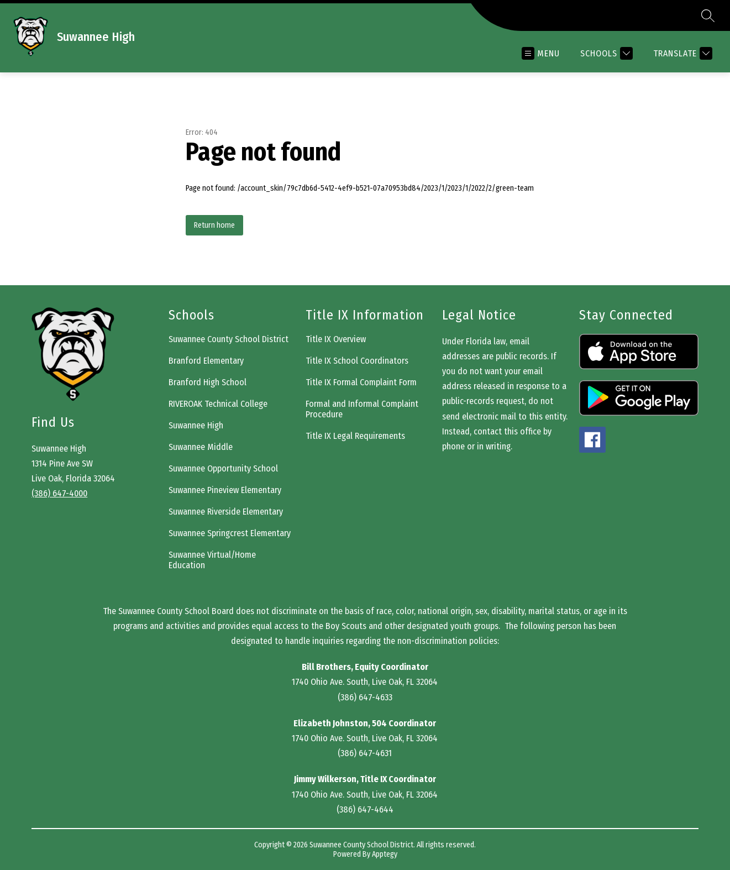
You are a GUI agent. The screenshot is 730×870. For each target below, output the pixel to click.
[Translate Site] (681, 53)
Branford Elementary (206, 360)
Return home (214, 225)
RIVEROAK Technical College (218, 404)
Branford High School (207, 382)
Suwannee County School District (228, 339)
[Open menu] (541, 53)
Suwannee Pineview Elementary (225, 490)
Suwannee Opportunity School (223, 468)
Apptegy (384, 854)
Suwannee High (196, 425)
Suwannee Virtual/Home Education (212, 559)
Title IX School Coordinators (357, 360)
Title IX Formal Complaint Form (361, 382)
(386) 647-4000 (59, 493)
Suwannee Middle (201, 447)
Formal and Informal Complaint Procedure (362, 409)
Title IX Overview (336, 339)
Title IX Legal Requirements (355, 436)
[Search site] (708, 15)
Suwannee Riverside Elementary (226, 511)
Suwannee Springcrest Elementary (230, 533)
